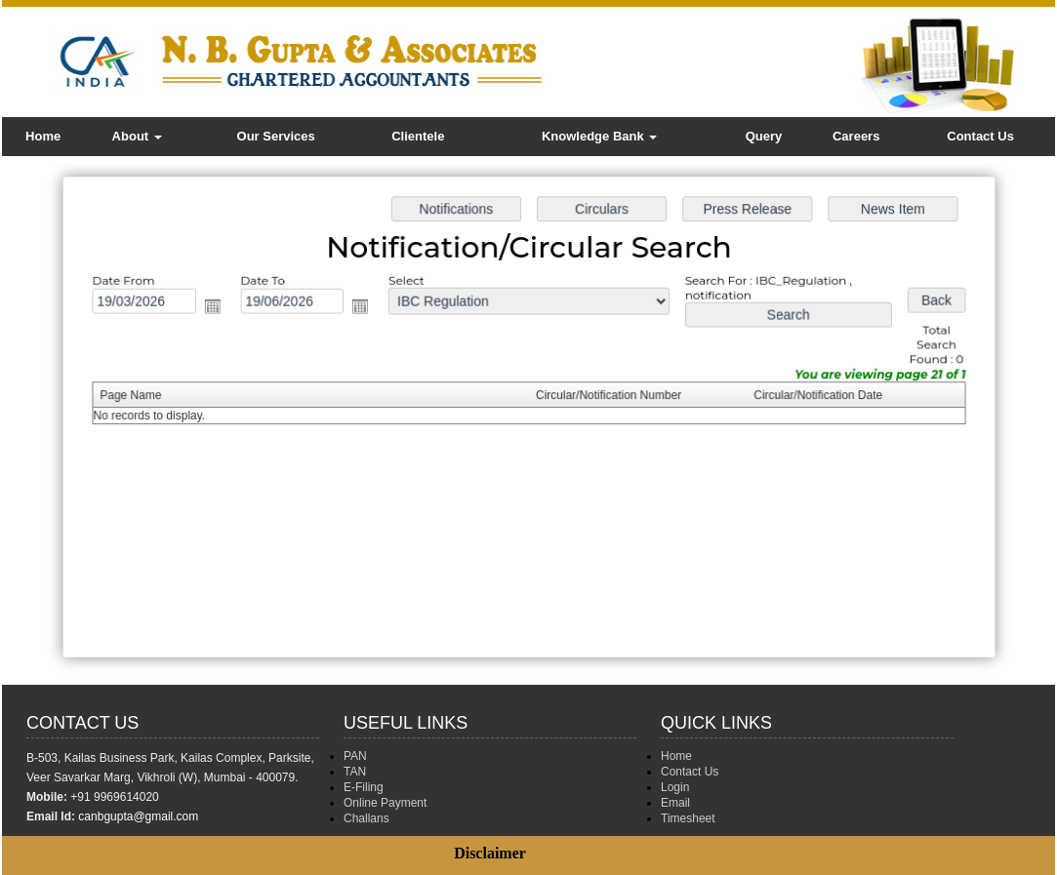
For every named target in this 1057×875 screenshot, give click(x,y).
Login (675, 787)
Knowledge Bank (599, 136)
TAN (355, 771)
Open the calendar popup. (220, 308)
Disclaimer (490, 853)
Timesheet (688, 818)
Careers (856, 136)
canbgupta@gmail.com (138, 816)
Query (764, 136)
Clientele (417, 136)
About (137, 136)
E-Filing (364, 787)
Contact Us (980, 136)
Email (675, 803)
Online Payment (385, 803)
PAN (355, 756)
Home (43, 136)
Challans (366, 818)
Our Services (276, 136)
